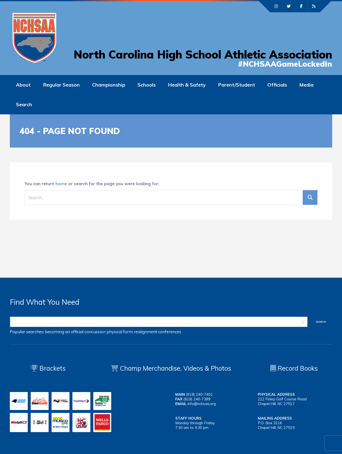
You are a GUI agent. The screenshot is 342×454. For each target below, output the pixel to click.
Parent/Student (236, 85)
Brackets (48, 368)
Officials (277, 85)
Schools (146, 85)
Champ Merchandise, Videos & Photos (175, 368)
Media (306, 85)
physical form (120, 331)
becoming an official (64, 331)
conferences (169, 331)
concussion (95, 331)
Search (24, 104)
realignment (145, 331)
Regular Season (61, 85)
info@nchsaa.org (202, 403)
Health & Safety (187, 85)
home (61, 183)
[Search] (159, 322)
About (23, 85)
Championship (108, 85)
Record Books (294, 368)
